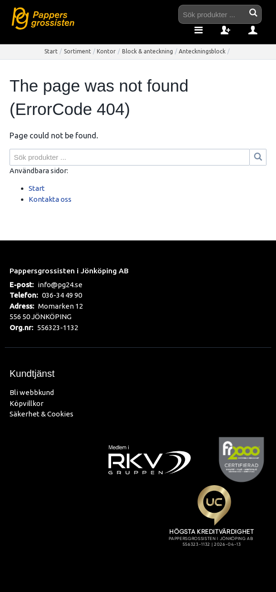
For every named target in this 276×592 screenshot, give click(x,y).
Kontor (106, 51)
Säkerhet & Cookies (41, 414)
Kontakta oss (50, 199)
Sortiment (77, 51)
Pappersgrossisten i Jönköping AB (69, 270)
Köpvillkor (26, 403)
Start (51, 51)
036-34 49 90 (62, 295)
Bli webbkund (32, 392)
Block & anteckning (147, 51)
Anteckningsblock (202, 51)
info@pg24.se (60, 284)
